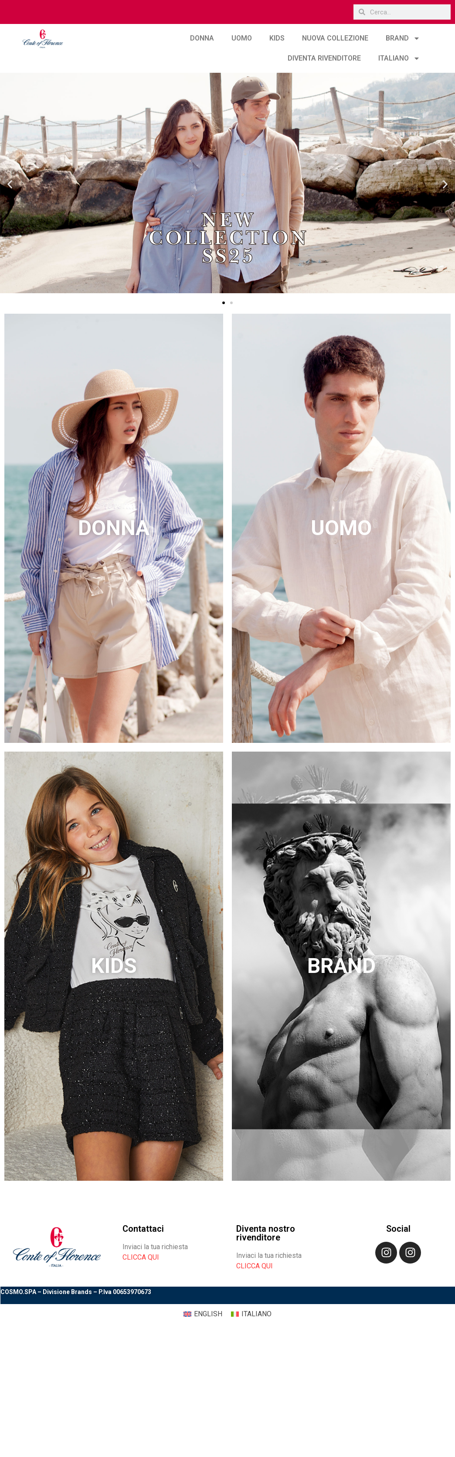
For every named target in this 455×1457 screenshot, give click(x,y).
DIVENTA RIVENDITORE (324, 58)
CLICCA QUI (140, 1257)
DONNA (202, 38)
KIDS (277, 38)
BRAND (403, 38)
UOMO (241, 38)
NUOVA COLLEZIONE (335, 38)
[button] (9, 184)
